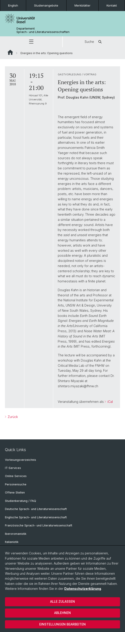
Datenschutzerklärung (82, 588)
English (13, 5)
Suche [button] (94, 41)
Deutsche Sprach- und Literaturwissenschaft (36, 509)
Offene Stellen (15, 492)
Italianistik (12, 542)
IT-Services (13, 468)
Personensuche (15, 484)
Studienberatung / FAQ (20, 501)
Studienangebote (46, 5)
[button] (31, 41)
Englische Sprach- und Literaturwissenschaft (36, 517)
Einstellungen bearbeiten (62, 624)
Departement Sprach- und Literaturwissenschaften (42, 30)
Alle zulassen (62, 601)
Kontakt (111, 5)
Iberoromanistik (15, 533)
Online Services (16, 476)
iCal (109, 402)
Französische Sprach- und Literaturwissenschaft (38, 525)
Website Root (10, 52)
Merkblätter (82, 5)
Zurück (12, 417)
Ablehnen (62, 613)
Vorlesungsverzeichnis (20, 459)
